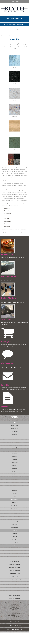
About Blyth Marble (14, 425)
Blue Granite (7, 211)
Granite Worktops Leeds (14, 585)
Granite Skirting (14, 521)
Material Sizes (14, 530)
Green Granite (7, 221)
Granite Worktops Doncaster (14, 567)
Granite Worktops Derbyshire (14, 564)
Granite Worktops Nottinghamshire (14, 579)
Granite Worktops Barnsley (14, 598)
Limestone (14, 490)
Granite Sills (14, 518)
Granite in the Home (14, 552)
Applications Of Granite (14, 499)
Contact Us (14, 434)
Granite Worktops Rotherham (14, 589)
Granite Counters (14, 508)
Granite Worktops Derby (14, 561)
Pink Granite (7, 226)
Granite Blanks (14, 533)
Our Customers (14, 431)
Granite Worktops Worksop (14, 595)
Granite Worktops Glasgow (14, 570)
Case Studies (14, 545)
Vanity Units (14, 524)
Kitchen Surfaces (14, 514)
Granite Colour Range (14, 450)
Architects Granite (14, 542)
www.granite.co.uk (14, 621)
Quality (14, 440)
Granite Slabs (14, 536)
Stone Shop (14, 447)
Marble (14, 484)
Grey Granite (7, 224)
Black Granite (7, 208)
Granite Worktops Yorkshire (14, 582)
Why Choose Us (14, 428)
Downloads (14, 443)
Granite (14, 480)
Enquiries (14, 437)
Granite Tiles (14, 539)
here (22, 232)
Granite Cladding (14, 505)
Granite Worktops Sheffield (14, 592)
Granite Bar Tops (14, 502)
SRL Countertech (14, 555)
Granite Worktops (14, 527)
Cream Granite (7, 216)
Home (17, 2)
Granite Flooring (14, 511)
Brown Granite (7, 213)
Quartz (14, 487)
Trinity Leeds (14, 548)
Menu (12, 2)
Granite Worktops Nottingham (14, 576)
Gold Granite (7, 218)
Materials (6, 35)
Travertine (14, 493)
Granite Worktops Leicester (14, 573)
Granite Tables (14, 558)
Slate (15, 496)
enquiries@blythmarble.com (14, 629)
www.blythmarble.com (14, 625)
